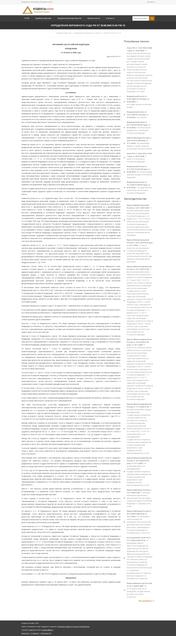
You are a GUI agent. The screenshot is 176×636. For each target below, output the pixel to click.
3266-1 (101, 287)
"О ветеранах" (137, 114)
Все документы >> (147, 601)
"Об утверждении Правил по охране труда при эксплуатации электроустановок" (140, 143)
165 (30, 470)
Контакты (151, 2)
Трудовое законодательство (69, 18)
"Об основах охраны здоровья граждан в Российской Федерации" (139, 171)
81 (39, 262)
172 (98, 476)
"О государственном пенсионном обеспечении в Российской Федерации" (139, 187)
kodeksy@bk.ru (47, 630)
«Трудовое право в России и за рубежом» (73, 626)
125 (51, 290)
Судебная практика (43, 18)
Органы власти (93, 18)
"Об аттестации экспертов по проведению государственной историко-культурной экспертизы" (139, 590)
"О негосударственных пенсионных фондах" (139, 101)
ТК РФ (26, 18)
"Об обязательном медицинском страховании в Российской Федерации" (139, 127)
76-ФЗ (115, 293)
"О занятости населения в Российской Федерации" (139, 157)
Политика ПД (46, 633)
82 (92, 434)
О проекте (110, 18)
